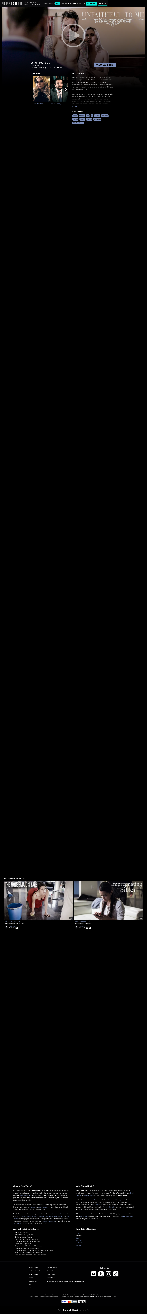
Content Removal (73, 1298)
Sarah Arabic (49, 1216)
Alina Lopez (87, 923)
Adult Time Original (78, 123)
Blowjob (97, 115)
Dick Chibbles (79, 923)
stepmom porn (43, 1207)
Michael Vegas (89, 1195)
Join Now (91, 3)
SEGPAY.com (93, 1296)
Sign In (102, 3)
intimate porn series (48, 1221)
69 (91, 115)
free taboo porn (127, 1216)
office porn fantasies (108, 1207)
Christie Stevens (39, 104)
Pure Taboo (12, 926)
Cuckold (82, 119)
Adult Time (84, 1216)
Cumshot (75, 119)
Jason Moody (56, 104)
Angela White (93, 1200)
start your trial (105, 65)
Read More (76, 107)
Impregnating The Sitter (83, 921)
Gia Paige (41, 1216)
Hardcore (81, 115)
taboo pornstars (57, 1214)
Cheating (89, 119)
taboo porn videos (25, 1195)
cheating (32, 1207)
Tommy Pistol (24, 1216)
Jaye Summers (58, 1216)
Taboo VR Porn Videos (20, 1223)
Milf (88, 115)
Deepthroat (105, 115)
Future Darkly (97, 1205)
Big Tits (75, 115)
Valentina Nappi (10, 923)
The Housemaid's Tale (13, 921)
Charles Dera (20, 923)
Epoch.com (39, 1296)
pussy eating (97, 119)
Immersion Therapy (114, 1200)
